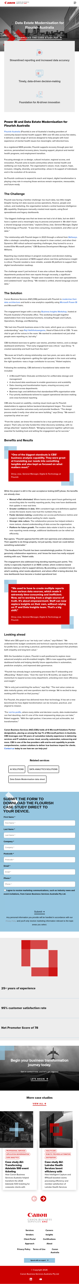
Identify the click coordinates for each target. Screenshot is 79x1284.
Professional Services (15, 1151)
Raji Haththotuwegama (34, 330)
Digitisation (51, 1158)
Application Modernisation (17, 1154)
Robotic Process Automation (58, 1154)
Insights (49, 1234)
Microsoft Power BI (68, 302)
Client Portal (30, 1239)
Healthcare (51, 1151)
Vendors (30, 1234)
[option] (20, 1152)
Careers (49, 1230)
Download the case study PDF (37, 37)
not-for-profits (15, 712)
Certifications (49, 1239)
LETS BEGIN (38, 1079)
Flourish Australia (12, 131)
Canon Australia (55, 1251)
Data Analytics (12, 1158)
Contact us (9, 748)
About (49, 1243)
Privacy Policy (23, 1249)
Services (30, 1230)
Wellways (72, 237)
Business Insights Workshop (54, 311)
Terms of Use (39, 1249)
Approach (29, 1243)
